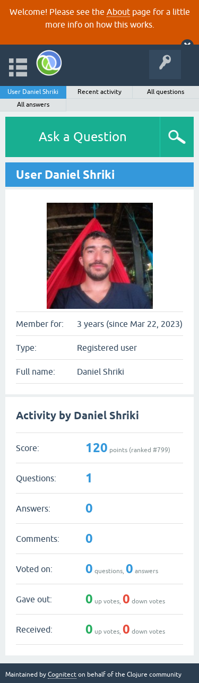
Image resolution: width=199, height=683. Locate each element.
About (118, 11)
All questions (165, 92)
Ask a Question (83, 136)
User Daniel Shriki (32, 92)
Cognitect (62, 674)
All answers (33, 104)
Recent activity (99, 92)
